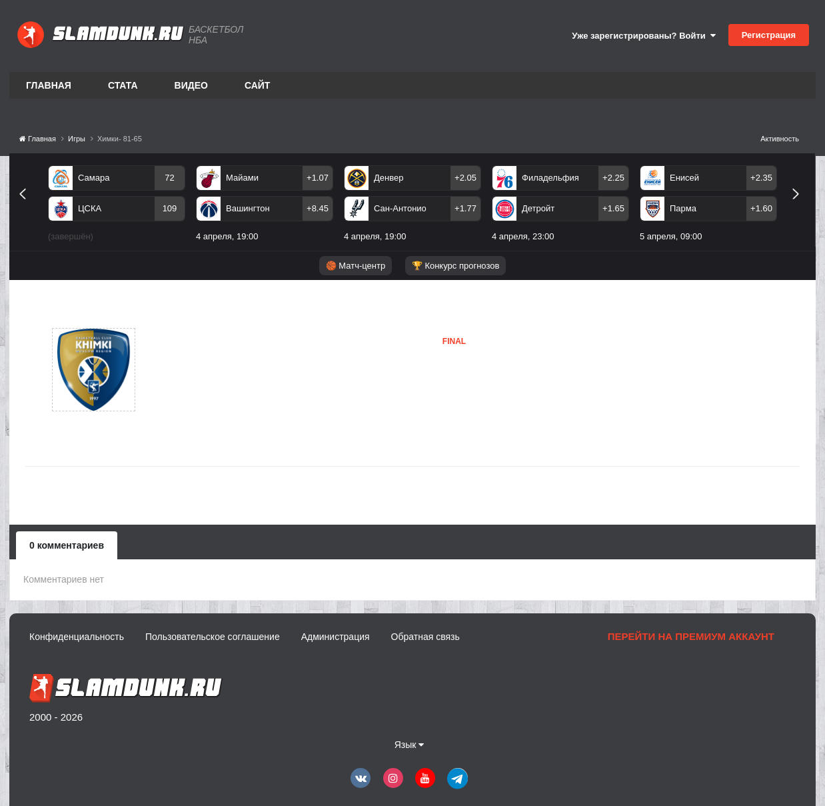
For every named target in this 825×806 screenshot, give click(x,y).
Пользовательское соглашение (212, 636)
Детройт (538, 208)
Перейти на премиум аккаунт (691, 636)
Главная (48, 85)
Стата (123, 85)
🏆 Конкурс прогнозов (456, 266)
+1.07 (318, 178)
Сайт (258, 85)
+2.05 (465, 178)
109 (170, 208)
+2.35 (761, 178)
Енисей (684, 178)
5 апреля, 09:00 (671, 236)
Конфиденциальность (76, 636)
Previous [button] (27, 209)
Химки (200, 369)
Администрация (335, 636)
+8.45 (318, 208)
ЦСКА (89, 208)
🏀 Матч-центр (355, 266)
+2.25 (613, 178)
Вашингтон (248, 208)
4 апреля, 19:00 (227, 236)
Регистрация (769, 35)
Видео (191, 85)
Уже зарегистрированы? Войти (644, 36)
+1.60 (761, 208)
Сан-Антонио (400, 208)
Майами (242, 178)
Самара (93, 178)
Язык (409, 744)
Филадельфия (550, 178)
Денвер (388, 178)
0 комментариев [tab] (66, 545)
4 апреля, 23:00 (523, 236)
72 (169, 178)
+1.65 (613, 208)
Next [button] (801, 209)
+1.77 (465, 208)
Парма (683, 208)
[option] (117, 206)
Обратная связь (425, 636)
